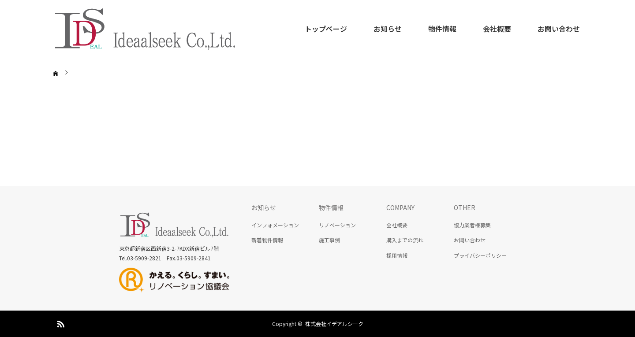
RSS (59, 322)
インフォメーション (275, 225)
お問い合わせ (559, 28)
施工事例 (329, 240)
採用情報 (396, 255)
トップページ (326, 28)
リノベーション (337, 225)
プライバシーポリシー (480, 255)
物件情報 (442, 28)
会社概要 (497, 28)
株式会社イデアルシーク (334, 323)
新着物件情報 (267, 240)
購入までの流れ (404, 240)
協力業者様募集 (472, 225)
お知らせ (388, 28)
